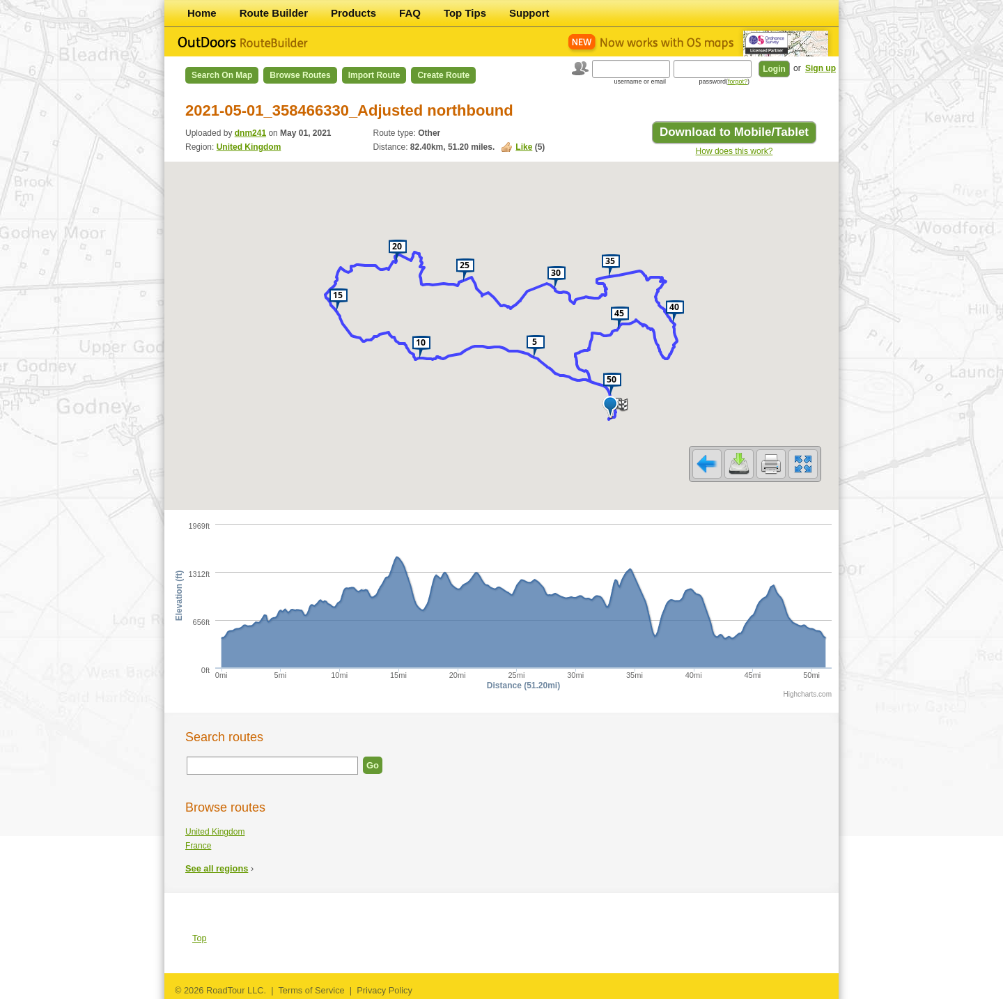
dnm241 (250, 133)
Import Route (374, 75)
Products (353, 13)
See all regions (216, 868)
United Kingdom (249, 147)
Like (523, 147)
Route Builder (274, 13)
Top (199, 938)
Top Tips (465, 13)
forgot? (737, 81)
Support (529, 13)
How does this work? (734, 151)
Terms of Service (311, 990)
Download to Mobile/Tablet (734, 132)
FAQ (410, 13)
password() (724, 81)
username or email (640, 81)
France (198, 846)
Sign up (820, 68)
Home (202, 13)
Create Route (443, 75)
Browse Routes (300, 75)
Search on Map (222, 75)
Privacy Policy (384, 990)
